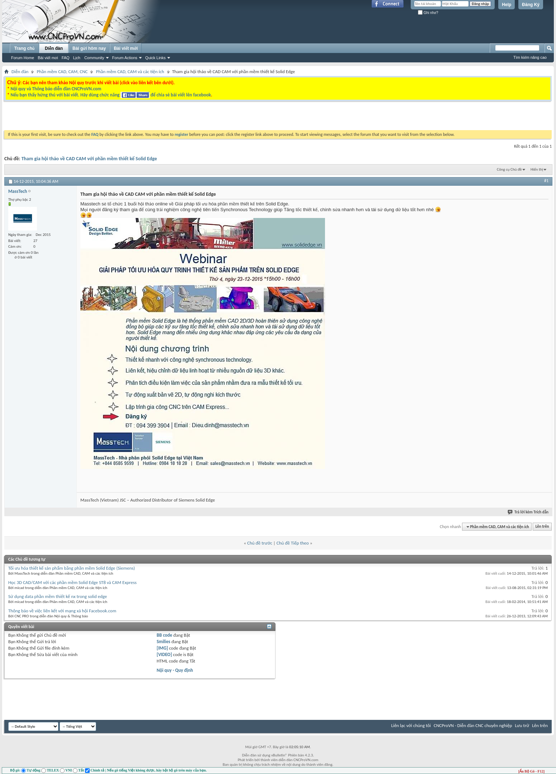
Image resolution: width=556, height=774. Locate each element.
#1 (546, 180)
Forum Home (22, 58)
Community (94, 58)
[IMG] (162, 648)
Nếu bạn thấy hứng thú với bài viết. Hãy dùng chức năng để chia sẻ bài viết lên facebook (110, 95)
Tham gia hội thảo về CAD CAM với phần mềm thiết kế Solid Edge (89, 159)
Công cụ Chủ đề (509, 169)
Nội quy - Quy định (175, 670)
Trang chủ (24, 48)
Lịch (76, 58)
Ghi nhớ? (428, 13)
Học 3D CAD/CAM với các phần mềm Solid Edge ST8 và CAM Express (72, 582)
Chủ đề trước (259, 543)
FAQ (66, 58)
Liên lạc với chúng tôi (411, 725)
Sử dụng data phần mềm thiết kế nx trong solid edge (57, 596)
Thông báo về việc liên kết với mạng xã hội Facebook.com (62, 610)
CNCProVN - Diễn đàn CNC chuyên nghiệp (473, 725)
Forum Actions (124, 58)
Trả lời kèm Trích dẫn (528, 512)
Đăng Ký (530, 4)
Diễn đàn (54, 48)
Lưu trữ (522, 725)
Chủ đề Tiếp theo (293, 543)
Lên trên (542, 526)
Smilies (163, 641)
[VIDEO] (164, 654)
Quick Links (155, 58)
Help (506, 4)
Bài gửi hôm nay (89, 48)
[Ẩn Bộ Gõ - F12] (531, 771)
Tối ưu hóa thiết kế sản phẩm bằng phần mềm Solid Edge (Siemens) (71, 568)
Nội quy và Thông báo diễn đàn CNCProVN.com (55, 88)
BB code (164, 635)
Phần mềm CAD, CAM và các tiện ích (130, 71)
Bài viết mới (48, 58)
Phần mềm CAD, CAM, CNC (62, 71)
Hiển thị (537, 169)
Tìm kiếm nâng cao (530, 57)
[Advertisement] (188, 117)
